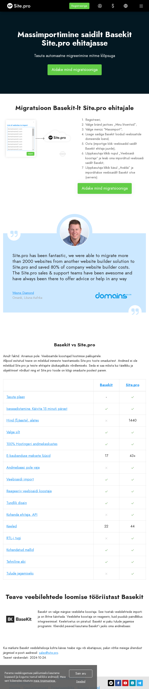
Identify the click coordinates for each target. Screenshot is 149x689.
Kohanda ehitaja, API (21, 514)
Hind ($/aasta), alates (22, 420)
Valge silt (13, 432)
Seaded (80, 681)
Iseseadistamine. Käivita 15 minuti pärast (36, 408)
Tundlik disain (16, 502)
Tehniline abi (16, 561)
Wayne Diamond (23, 293)
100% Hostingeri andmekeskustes (31, 443)
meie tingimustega (45, 681)
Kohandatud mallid (20, 549)
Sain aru (80, 673)
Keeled (11, 526)
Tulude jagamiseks (20, 573)
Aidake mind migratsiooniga (75, 69)
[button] (79, 6)
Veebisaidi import (20, 479)
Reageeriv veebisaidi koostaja (29, 491)
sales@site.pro (48, 653)
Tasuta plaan (15, 396)
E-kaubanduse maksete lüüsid (28, 455)
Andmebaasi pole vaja (23, 467)
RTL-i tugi (13, 538)
